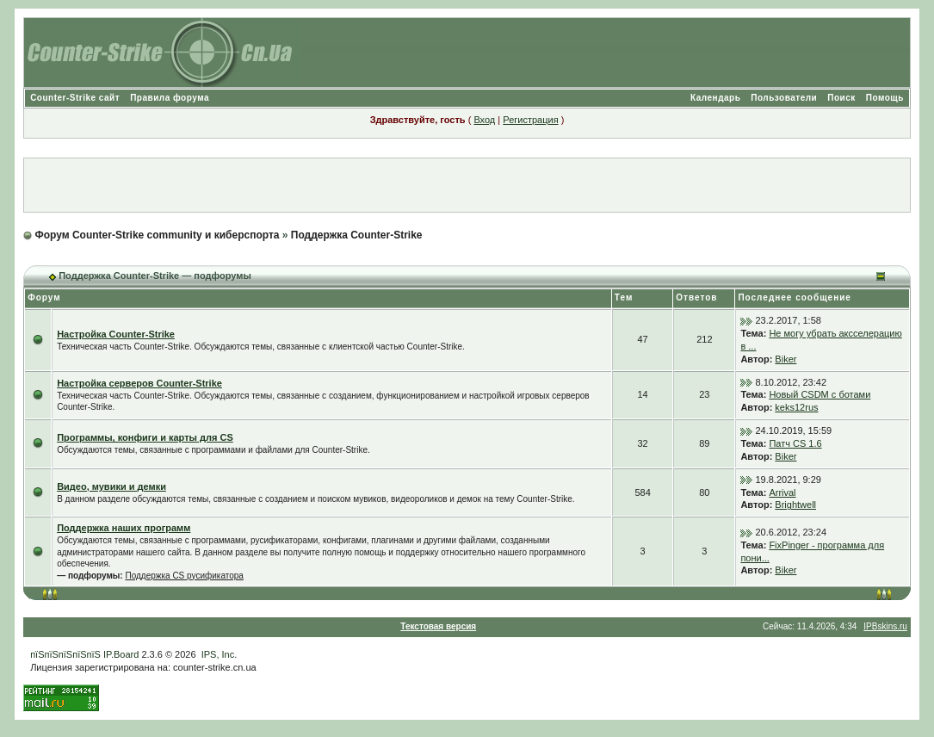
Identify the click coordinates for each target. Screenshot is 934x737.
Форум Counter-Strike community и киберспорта (156, 235)
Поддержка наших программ (123, 528)
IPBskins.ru (885, 626)
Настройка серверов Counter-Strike (139, 383)
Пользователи (784, 97)
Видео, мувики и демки (111, 486)
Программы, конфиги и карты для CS (145, 437)
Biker (785, 359)
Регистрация (530, 120)
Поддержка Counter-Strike (357, 235)
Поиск (841, 97)
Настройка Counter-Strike (116, 334)
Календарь (715, 97)
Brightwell (795, 504)
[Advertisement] (467, 185)
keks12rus (796, 407)
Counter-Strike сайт (75, 97)
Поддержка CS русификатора (184, 575)
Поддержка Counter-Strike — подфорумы (155, 275)
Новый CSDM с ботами (819, 394)
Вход (484, 120)
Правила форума (169, 97)
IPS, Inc (218, 654)
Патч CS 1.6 (795, 443)
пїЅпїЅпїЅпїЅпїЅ (65, 654)
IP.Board (121, 654)
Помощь (885, 97)
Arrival (782, 492)
